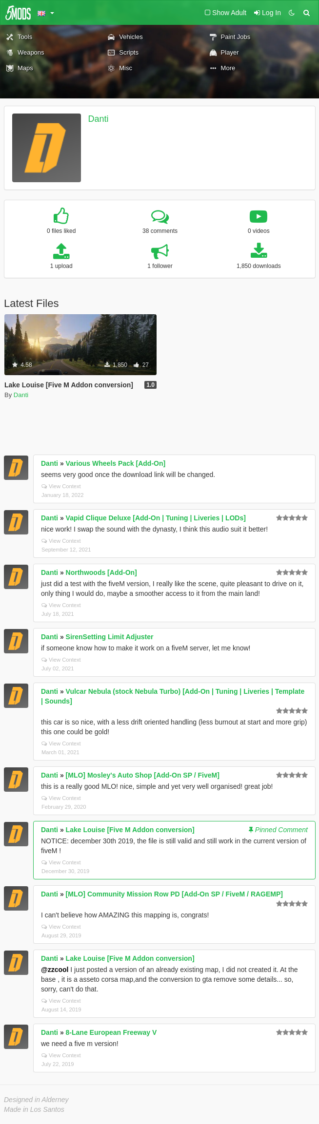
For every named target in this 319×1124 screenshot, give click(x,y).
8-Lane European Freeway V (111, 1032)
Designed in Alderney (36, 1100)
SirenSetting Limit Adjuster (110, 637)
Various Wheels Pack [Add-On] (116, 463)
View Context (61, 486)
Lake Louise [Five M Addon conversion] (130, 830)
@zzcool (54, 969)
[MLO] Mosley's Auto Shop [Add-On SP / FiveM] (142, 775)
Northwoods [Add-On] (101, 572)
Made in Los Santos (34, 1109)
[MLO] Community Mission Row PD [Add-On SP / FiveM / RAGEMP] (174, 894)
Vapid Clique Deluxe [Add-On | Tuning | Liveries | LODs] (156, 518)
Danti (98, 119)
